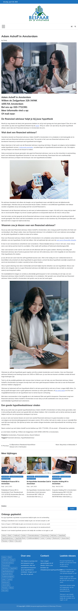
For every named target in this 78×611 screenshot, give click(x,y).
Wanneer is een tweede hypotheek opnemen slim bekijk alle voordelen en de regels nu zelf (27, 530)
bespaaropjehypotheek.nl (39, 606)
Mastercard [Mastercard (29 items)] (56, 538)
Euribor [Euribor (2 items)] (24, 535)
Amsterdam (12, 435)
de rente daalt (60, 390)
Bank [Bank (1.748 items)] (9, 535)
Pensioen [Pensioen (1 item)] (4, 541)
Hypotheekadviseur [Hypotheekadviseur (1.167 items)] (7, 538)
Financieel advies (23, 435)
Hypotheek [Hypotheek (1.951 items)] (62, 535)
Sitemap (52, 606)
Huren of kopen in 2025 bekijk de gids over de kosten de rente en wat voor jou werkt (25, 524)
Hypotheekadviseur (27, 438)
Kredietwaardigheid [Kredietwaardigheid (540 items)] (33, 538)
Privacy (58, 606)
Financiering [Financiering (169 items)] (44, 535)
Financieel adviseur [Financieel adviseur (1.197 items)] (33, 535)
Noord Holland (35, 435)
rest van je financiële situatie (66, 240)
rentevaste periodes (26, 147)
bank (37, 126)
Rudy (5, 40)
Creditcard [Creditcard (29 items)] (16, 535)
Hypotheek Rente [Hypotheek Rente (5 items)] (20, 538)
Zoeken (4, 506)
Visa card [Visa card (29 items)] (18, 541)
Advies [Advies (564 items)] (4, 535)
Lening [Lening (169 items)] (48, 538)
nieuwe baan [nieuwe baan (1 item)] (65, 538)
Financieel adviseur (13, 438)
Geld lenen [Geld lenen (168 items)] (54, 535)
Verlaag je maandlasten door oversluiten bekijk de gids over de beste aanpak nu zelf (25, 520)
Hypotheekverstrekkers (16, 476)
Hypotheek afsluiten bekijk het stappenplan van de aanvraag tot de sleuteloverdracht (25, 527)
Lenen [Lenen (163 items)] (42, 538)
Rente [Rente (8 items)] (11, 541)
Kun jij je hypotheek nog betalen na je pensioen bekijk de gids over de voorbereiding (25, 517)
